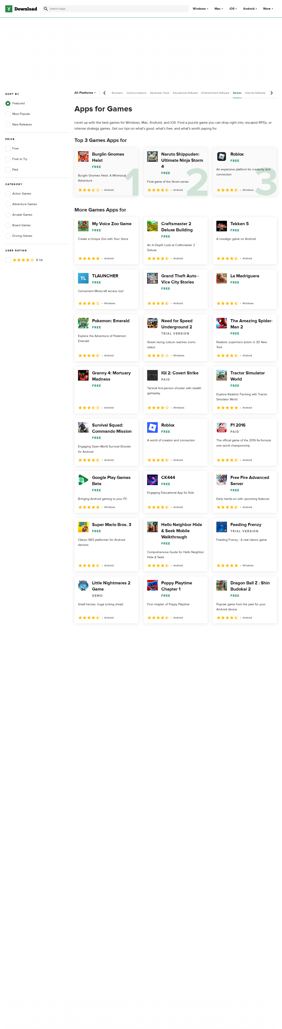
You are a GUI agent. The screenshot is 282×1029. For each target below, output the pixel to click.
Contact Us (87, 854)
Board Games (18, 225)
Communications (136, 92)
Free (12, 148)
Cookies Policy (166, 854)
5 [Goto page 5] (125, 633)
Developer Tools (159, 92)
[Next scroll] (271, 93)
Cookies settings (167, 874)
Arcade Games (18, 214)
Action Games (18, 193)
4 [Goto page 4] (113, 633)
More (268, 9)
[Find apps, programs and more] (115, 8)
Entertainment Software (215, 92)
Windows (199, 8)
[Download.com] (21, 8)
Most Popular (17, 114)
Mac (218, 8)
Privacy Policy (165, 839)
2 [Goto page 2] (90, 633)
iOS (231, 8)
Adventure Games (21, 204)
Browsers (117, 92)
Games (237, 93)
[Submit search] (45, 8)
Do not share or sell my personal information (172, 864)
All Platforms (85, 93)
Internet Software (255, 92)
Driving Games (18, 236)
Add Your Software (93, 847)
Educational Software (185, 92)
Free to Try (16, 159)
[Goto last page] (269, 633)
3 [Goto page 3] (102, 633)
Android (248, 8)
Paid (11, 169)
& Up (24, 260)
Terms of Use (165, 847)
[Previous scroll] (104, 93)
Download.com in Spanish (97, 862)
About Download (91, 839)
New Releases (18, 124)
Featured (15, 103)
